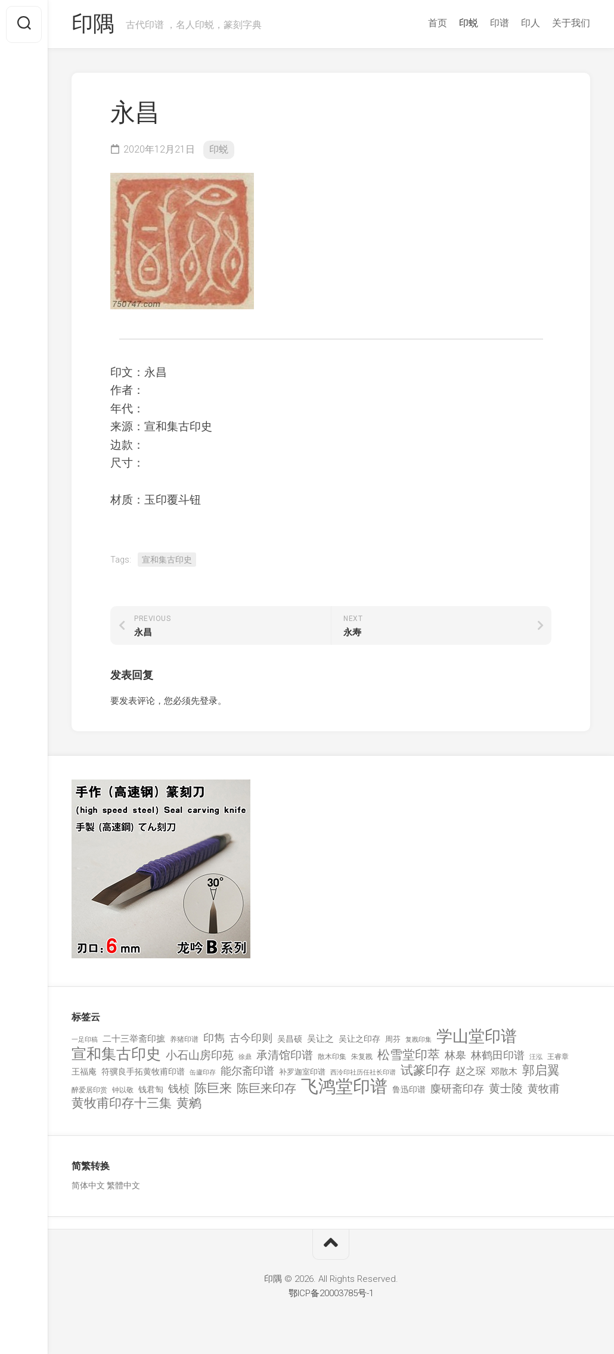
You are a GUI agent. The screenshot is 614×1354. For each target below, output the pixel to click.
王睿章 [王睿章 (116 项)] (558, 1056)
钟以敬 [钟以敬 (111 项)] (123, 1090)
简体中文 (88, 1186)
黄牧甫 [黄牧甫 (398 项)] (544, 1088)
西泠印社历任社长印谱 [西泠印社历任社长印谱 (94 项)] (363, 1073)
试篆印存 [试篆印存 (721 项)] (426, 1071)
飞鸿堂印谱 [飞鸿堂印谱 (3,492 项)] (344, 1087)
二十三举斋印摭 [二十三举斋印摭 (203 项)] (134, 1039)
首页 (437, 23)
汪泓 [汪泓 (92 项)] (535, 1057)
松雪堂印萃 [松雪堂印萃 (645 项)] (408, 1055)
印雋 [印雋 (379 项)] (214, 1038)
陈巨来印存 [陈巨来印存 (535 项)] (266, 1088)
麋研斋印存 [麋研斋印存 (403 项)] (457, 1088)
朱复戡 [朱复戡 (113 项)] (362, 1056)
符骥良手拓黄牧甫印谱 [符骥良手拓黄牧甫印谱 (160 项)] (143, 1072)
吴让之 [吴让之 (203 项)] (320, 1039)
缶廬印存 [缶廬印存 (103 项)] (203, 1073)
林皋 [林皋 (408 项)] (455, 1055)
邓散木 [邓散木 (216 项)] (504, 1072)
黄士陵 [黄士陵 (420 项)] (506, 1088)
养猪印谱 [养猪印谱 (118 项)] (184, 1040)
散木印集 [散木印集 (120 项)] (332, 1056)
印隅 (93, 24)
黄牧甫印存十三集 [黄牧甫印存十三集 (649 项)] (122, 1104)
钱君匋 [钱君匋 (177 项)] (150, 1089)
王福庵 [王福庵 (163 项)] (84, 1072)
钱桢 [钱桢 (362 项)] (179, 1088)
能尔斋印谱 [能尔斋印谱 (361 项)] (247, 1071)
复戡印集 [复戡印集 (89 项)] (418, 1040)
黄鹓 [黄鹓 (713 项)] (188, 1104)
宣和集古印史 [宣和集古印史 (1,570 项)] (116, 1054)
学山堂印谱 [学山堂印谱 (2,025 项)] (476, 1037)
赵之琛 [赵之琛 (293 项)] (470, 1071)
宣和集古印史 (167, 559)
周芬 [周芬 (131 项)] (393, 1039)
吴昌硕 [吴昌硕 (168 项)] (289, 1039)
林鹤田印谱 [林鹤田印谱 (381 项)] (498, 1055)
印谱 (499, 23)
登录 (209, 700)
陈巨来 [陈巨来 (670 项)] (213, 1088)
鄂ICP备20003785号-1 (331, 1293)
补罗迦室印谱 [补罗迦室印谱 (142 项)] (302, 1072)
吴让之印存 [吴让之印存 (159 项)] (359, 1039)
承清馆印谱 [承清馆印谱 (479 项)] (284, 1055)
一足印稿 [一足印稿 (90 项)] (85, 1040)
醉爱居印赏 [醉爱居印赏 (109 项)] (89, 1090)
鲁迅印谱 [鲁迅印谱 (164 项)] (409, 1089)
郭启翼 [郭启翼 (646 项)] (541, 1071)
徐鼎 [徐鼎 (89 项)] (245, 1057)
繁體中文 (123, 1186)
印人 (530, 23)
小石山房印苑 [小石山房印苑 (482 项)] (200, 1055)
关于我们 (571, 23)
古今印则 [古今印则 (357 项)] (251, 1039)
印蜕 (468, 23)
